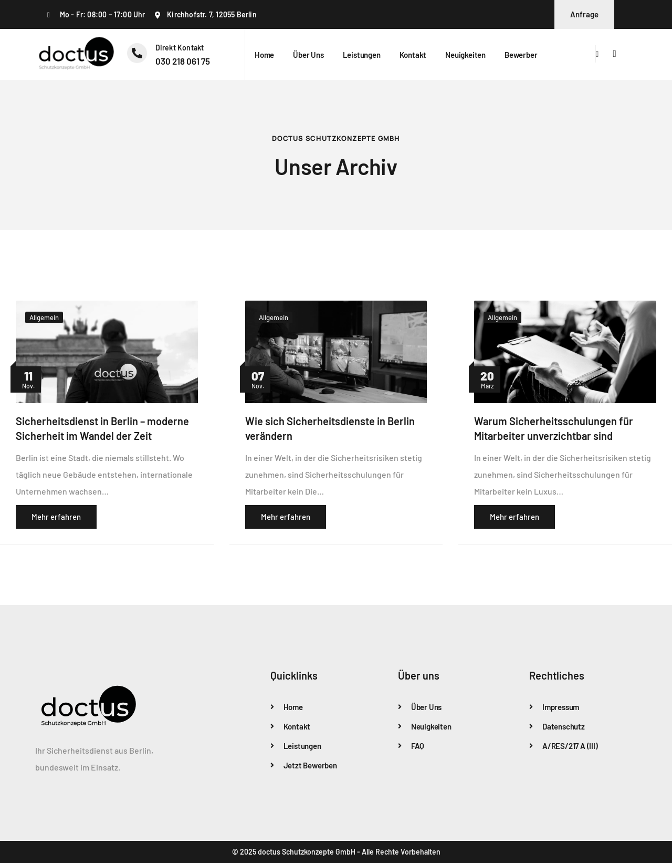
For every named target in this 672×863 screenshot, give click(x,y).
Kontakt (413, 54)
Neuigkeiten (465, 54)
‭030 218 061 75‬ (182, 61)
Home (264, 54)
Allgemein (44, 317)
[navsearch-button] (597, 54)
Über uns (308, 54)
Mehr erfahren (56, 516)
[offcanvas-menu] (614, 54)
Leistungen (362, 54)
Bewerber (521, 54)
